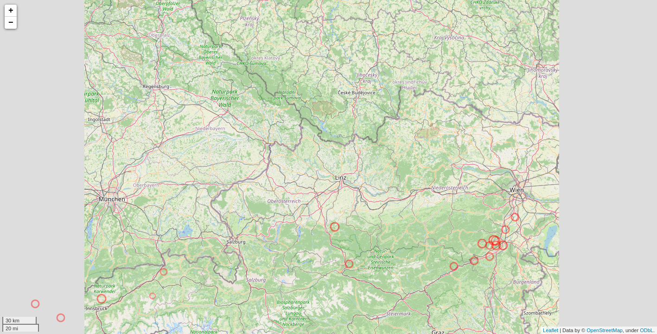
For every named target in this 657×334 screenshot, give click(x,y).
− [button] (10, 22)
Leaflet (550, 330)
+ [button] (10, 10)
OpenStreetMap (605, 330)
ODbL (646, 330)
